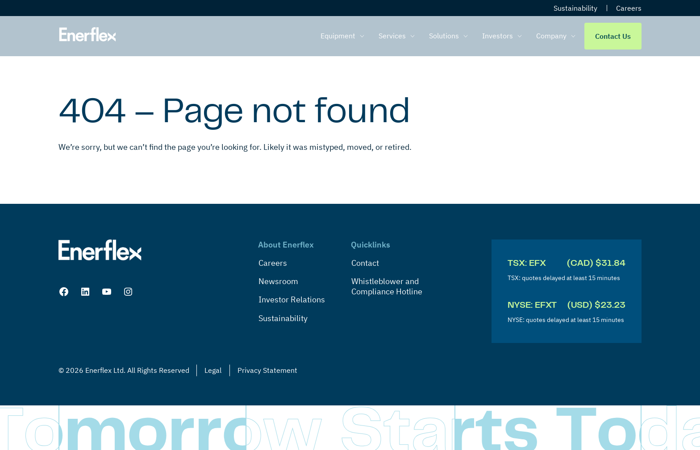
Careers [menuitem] (629, 8)
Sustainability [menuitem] (575, 8)
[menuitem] (344, 36)
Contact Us (613, 36)
